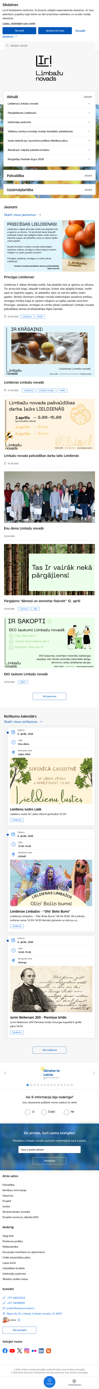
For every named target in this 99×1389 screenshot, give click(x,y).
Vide (35, 609)
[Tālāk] (94, 1072)
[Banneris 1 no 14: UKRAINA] (49, 1073)
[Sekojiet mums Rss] (48, 1350)
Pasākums (17, 1032)
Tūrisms (24, 609)
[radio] (29, 1112)
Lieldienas (27, 316)
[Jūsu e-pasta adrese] (49, 1149)
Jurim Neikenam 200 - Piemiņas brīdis (38, 1017)
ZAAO (23, 682)
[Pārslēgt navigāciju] (49, 1382)
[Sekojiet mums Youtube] (12, 1351)
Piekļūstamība (10, 1246)
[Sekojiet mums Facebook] (5, 1350)
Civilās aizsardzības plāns (16, 1257)
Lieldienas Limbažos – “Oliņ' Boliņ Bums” (40, 911)
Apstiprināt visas (55, 30)
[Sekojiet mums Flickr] (34, 1351)
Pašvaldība (8, 1184)
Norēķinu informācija (14, 1190)
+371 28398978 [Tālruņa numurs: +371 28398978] (16, 1303)
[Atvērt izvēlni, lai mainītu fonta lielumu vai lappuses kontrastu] (74, 1383)
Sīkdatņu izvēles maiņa (15, 1279)
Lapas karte (9, 1262)
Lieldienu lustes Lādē (25, 809)
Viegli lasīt (8, 1235)
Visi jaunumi (49, 696)
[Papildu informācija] (19, 1320)
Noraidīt (19, 30)
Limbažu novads (46, 390)
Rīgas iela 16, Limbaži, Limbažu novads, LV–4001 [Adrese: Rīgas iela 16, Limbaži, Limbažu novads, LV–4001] (34, 1313)
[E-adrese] (9, 1320)
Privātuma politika (13, 1241)
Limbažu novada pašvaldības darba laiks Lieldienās (41, 456)
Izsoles (6, 1206)
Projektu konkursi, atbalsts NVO (21, 1217)
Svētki (40, 316)
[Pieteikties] (49, 1160)
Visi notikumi (49, 1050)
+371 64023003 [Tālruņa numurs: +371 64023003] (16, 1297)
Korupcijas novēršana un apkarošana (24, 1252)
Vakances (8, 1195)
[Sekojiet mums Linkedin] (41, 1350)
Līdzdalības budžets (14, 1268)
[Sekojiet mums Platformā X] (19, 1350)
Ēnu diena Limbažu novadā (24, 528)
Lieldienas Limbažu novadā (24, 382)
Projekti (7, 1201)
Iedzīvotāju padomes (14, 1273)
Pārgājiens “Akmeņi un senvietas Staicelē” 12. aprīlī (42, 601)
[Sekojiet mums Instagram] (26, 1350)
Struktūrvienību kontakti (16, 1211)
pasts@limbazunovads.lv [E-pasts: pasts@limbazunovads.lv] (20, 1308)
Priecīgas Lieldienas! (19, 277)
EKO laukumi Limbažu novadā (26, 674)
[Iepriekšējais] (5, 1072)
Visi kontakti (19, 1330)
